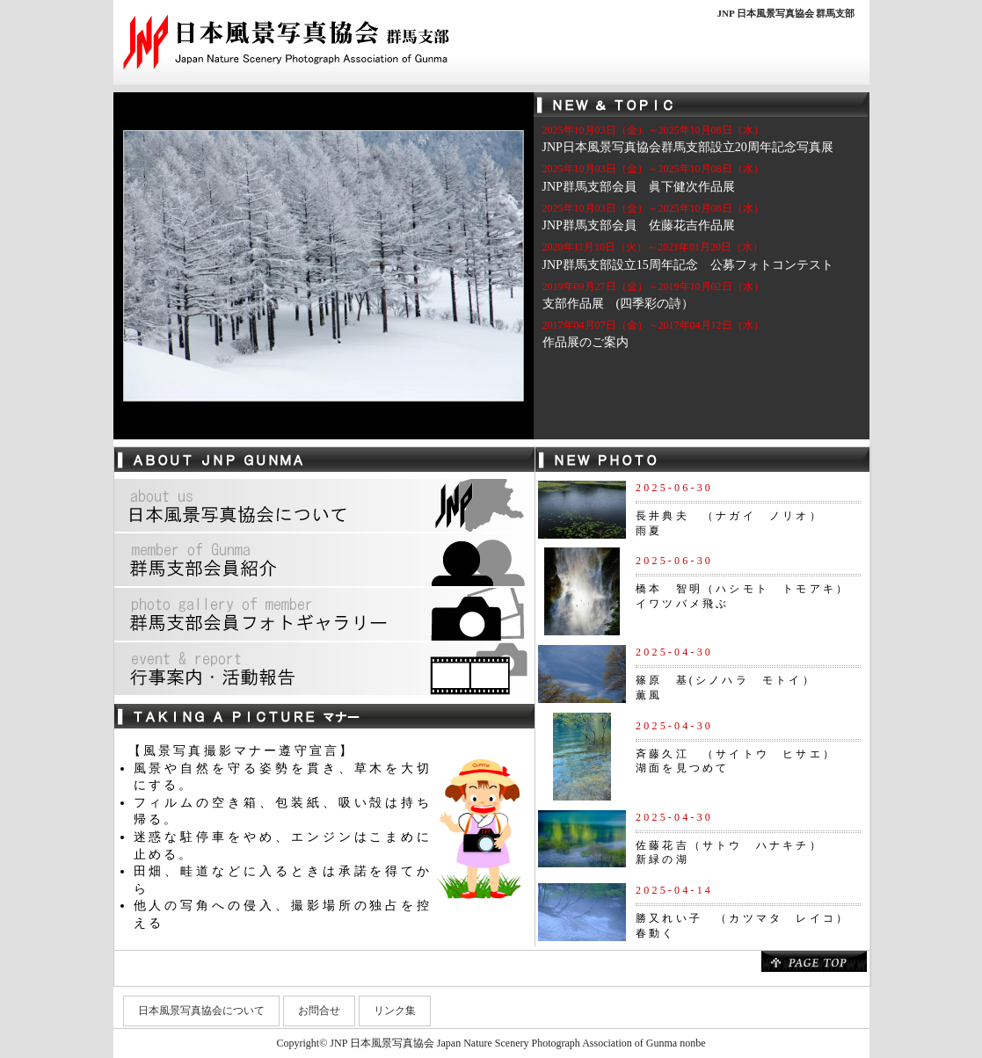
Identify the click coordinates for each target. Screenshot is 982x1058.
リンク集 (395, 1010)
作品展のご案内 (585, 342)
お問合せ (319, 1010)
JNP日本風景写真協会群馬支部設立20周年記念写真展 (687, 147)
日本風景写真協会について (201, 1010)
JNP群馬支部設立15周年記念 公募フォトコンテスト (687, 265)
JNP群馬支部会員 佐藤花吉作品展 (638, 225)
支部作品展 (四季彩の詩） (618, 303)
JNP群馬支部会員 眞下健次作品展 (638, 186)
